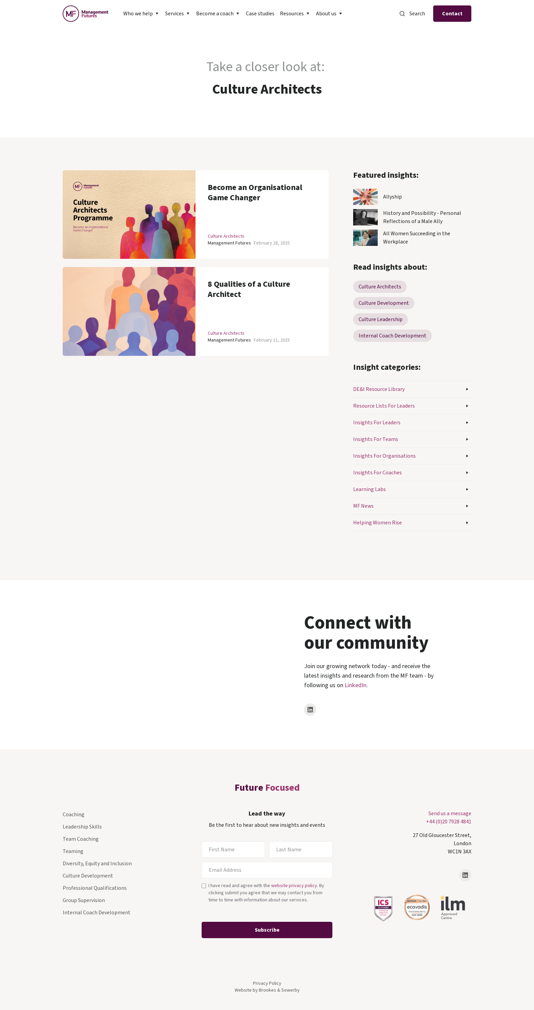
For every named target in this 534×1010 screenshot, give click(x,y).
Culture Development (88, 876)
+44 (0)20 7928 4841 (448, 821)
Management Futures (229, 243)
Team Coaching (81, 839)
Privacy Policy (267, 983)
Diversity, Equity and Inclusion (97, 863)
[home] (85, 13)
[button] (141, 14)
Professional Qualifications (95, 888)
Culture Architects (226, 236)
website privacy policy (294, 885)
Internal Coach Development (96, 912)
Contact (452, 13)
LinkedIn (355, 685)
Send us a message (449, 813)
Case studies (260, 13)
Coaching (73, 814)
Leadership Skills (82, 827)
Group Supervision (84, 900)
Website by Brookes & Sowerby (267, 990)
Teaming (73, 851)
